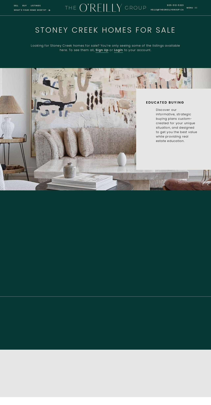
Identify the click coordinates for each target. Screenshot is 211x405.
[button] (192, 8)
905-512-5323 (175, 5)
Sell (16, 5)
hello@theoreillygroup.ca (167, 10)
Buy (24, 5)
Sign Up (102, 50)
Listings (36, 5)
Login (118, 50)
